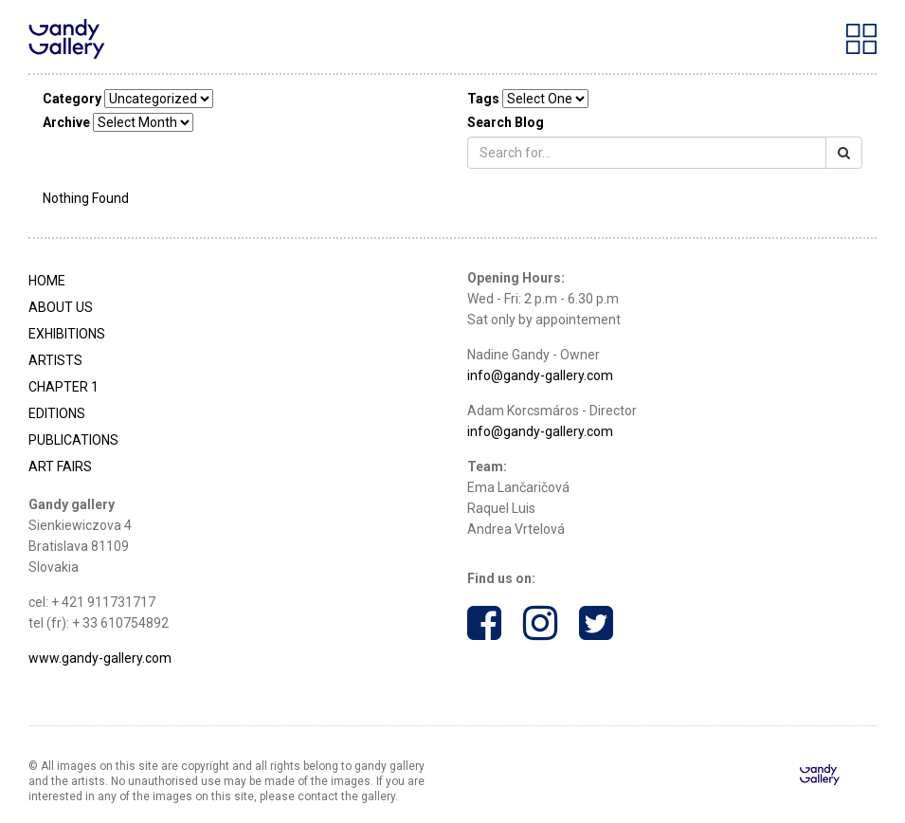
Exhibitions (66, 333)
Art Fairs (60, 466)
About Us (60, 307)
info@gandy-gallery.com (540, 375)
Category (72, 98)
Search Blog (505, 122)
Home (46, 280)
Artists (55, 360)
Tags (483, 98)
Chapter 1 (63, 386)
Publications (73, 440)
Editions (56, 413)
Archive (66, 122)
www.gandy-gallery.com (100, 658)
